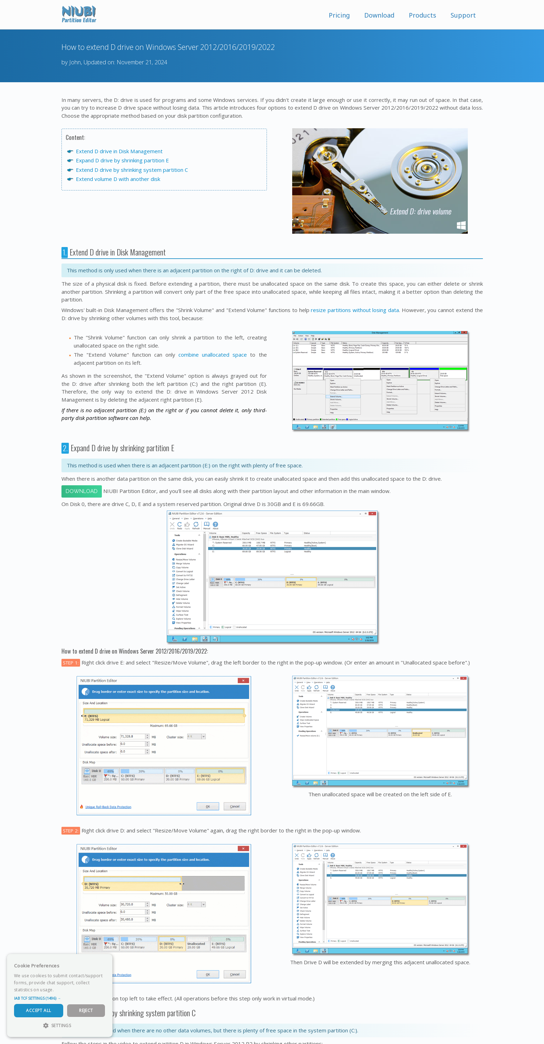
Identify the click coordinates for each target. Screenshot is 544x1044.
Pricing (339, 15)
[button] (59, 998)
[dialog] (59, 995)
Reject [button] (86, 1010)
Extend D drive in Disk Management (119, 151)
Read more (66, 990)
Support (463, 15)
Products (422, 15)
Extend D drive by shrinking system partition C (132, 169)
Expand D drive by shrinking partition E (122, 160)
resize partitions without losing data (355, 309)
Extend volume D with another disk (118, 178)
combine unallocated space (212, 354)
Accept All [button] (38, 1010)
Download (379, 15)
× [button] (104, 961)
